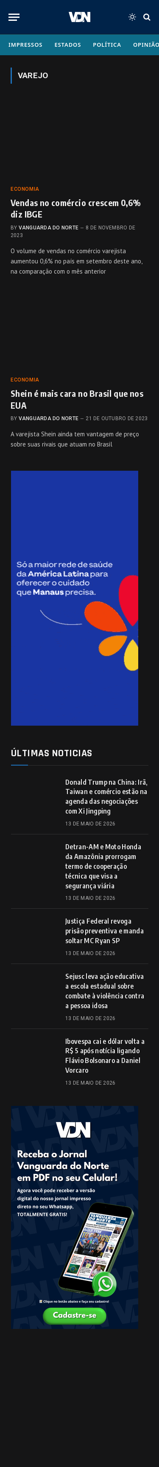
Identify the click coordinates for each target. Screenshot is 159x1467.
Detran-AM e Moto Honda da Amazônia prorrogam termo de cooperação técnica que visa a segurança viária (103, 866)
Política (107, 44)
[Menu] (14, 17)
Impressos (25, 44)
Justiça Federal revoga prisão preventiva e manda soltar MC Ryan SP (104, 931)
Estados (67, 44)
